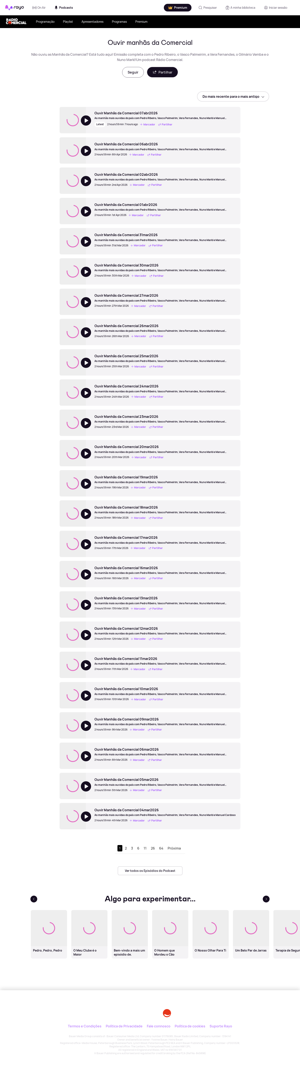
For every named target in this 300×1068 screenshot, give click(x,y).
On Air (39, 8)
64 (161, 848)
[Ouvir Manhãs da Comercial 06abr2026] (165, 146)
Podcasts (63, 8)
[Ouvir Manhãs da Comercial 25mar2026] (165, 358)
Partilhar (162, 72)
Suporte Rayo (221, 1026)
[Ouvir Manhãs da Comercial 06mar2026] (165, 751)
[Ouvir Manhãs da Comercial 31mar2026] (165, 237)
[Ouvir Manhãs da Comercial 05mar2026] (165, 782)
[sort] (233, 96)
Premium (141, 22)
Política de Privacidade (124, 1026)
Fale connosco (158, 1026)
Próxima (174, 848)
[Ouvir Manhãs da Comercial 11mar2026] (165, 661)
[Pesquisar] (207, 7)
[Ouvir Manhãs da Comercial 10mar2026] (165, 691)
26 (153, 848)
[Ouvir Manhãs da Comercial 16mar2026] (165, 570)
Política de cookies (190, 1026)
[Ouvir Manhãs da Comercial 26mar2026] (165, 328)
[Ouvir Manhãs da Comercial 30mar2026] (165, 267)
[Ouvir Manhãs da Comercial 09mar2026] (165, 721)
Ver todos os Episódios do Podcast (150, 871)
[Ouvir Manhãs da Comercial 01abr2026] (165, 207)
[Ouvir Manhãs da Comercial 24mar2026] (165, 388)
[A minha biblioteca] (240, 7)
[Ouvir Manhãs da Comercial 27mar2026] (165, 297)
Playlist (68, 22)
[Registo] (275, 7)
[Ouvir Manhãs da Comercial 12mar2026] (165, 630)
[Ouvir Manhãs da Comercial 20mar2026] (165, 449)
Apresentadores (92, 22)
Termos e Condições (84, 1026)
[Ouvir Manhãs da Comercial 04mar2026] (165, 812)
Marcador (147, 124)
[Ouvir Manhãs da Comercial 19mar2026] (165, 479)
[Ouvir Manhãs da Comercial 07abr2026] (165, 115)
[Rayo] (117, 1010)
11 (145, 848)
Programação (45, 22)
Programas (119, 22)
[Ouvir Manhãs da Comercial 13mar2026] (165, 600)
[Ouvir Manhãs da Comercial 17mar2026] (165, 540)
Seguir (133, 72)
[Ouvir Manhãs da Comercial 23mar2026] (165, 419)
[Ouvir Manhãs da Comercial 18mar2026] (165, 509)
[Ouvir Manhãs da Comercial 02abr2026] (165, 177)
